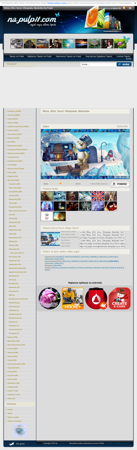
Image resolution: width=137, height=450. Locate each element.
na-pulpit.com (63, 443)
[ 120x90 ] (111, 268)
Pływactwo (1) (14, 325)
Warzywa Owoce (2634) (16, 168)
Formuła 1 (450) (14, 184)
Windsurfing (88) (15, 199)
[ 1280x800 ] (74, 261)
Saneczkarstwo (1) (15, 329)
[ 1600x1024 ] (93, 261)
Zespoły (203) (13, 195)
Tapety (10, 413)
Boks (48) (12, 226)
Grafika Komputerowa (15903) (18, 126)
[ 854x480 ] (58, 266)
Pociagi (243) (12, 371)
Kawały (10, 409)
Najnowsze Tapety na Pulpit (68, 56)
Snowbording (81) (15, 207)
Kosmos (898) (12, 348)
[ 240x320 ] (72, 268)
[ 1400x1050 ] (113, 257)
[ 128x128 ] (104, 268)
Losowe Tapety (123, 56)
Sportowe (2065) (13, 180)
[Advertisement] (69, 87)
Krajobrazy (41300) (14, 111)
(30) (14, 249)
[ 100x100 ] (119, 268)
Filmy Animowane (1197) (16, 345)
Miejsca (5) (11, 398)
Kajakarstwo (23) (15, 264)
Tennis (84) (13, 203)
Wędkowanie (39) (15, 230)
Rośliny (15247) (13, 130)
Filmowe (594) (13, 356)
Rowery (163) (12, 379)
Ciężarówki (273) (13, 368)
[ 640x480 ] (59, 257)
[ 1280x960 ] (93, 257)
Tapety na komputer (15, 421)
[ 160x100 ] (88, 268)
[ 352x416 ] (55, 268)
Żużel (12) (12, 280)
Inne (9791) (11, 142)
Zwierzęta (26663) (14, 115)
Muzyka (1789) (13, 337)
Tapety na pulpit (13, 417)
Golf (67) (12, 214)
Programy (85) (13, 387)
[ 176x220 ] (80, 268)
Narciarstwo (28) (15, 257)
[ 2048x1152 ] (59, 263)
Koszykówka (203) (15, 191)
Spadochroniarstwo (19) (17, 272)
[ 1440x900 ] (83, 261)
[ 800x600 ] (76, 257)
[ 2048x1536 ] (59, 259)
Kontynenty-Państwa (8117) (17, 149)
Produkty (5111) (13, 157)
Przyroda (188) (13, 375)
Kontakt (115, 443)
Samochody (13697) (15, 134)
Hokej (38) (12, 234)
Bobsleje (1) (13, 322)
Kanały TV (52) (13, 391)
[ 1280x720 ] (65, 261)
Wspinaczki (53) (14, 222)
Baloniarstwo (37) (15, 237)
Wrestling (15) (14, 276)
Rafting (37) (13, 241)
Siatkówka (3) (13, 310)
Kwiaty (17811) (13, 123)
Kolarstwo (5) (13, 291)
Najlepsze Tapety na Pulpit (39, 56)
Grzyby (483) (12, 360)
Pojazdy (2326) (13, 176)
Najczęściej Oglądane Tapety (99, 56)
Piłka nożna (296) (15, 188)
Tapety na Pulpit (16, 56)
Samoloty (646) (13, 352)
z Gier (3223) (12, 165)
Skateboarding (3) (15, 314)
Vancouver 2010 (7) (17, 253)
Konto (128, 58)
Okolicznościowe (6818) (16, 153)
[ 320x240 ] (63, 268)
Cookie (107, 443)
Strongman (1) (14, 333)
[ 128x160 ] (96, 268)
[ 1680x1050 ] (103, 261)
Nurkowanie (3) (14, 306)
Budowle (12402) (13, 138)
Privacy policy (124, 443)
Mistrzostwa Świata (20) (17, 268)
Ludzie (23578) (13, 119)
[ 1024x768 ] (84, 257)
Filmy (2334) (12, 172)
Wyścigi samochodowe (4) (18, 299)
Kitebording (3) (14, 303)
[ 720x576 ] (67, 257)
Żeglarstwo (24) (14, 260)
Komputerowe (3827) (15, 161)
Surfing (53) (13, 218)
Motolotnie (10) (14, 287)
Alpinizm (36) (13, 245)
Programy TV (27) (14, 394)
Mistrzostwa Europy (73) (17, 211)
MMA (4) (12, 295)
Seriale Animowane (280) (16, 364)
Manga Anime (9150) (15, 145)
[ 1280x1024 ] (103, 257)
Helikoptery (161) (14, 383)
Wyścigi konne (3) (15, 318)
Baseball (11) (13, 283)
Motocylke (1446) (14, 341)
